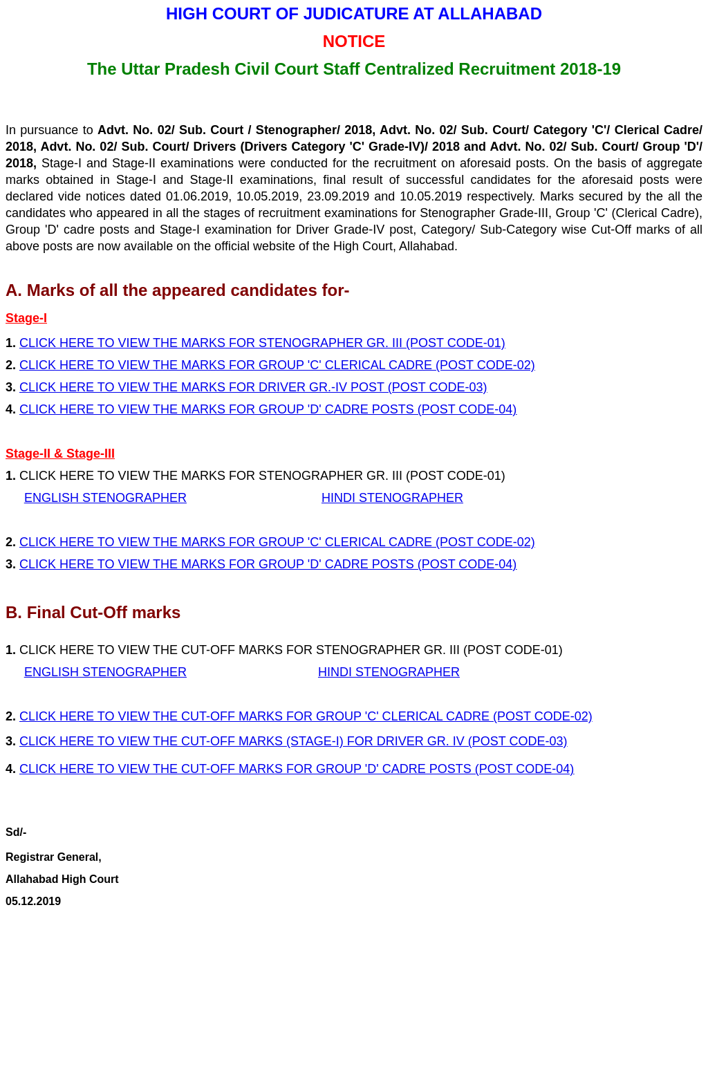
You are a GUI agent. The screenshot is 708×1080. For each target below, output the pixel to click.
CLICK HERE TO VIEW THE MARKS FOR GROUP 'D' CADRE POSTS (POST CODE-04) (267, 409)
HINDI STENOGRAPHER (392, 498)
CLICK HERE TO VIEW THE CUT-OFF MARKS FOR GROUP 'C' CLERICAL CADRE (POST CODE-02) (306, 716)
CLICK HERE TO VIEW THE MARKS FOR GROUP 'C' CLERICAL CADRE (225, 365)
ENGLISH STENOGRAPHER (105, 498)
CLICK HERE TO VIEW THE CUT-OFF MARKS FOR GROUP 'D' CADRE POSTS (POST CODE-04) (296, 769)
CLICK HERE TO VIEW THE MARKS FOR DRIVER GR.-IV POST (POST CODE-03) (253, 387)
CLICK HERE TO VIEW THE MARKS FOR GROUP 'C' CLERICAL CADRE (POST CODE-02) (277, 542)
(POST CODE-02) (483, 365)
